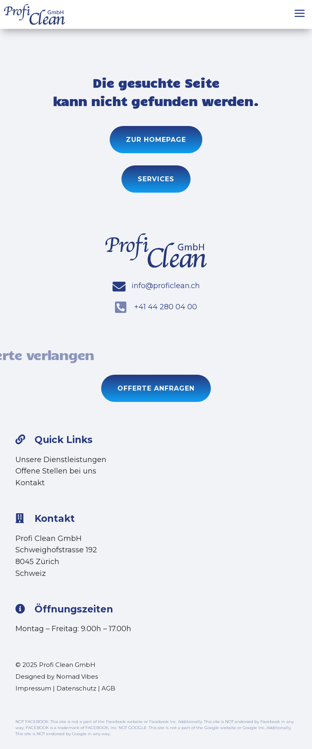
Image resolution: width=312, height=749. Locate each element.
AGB (108, 688)
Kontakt (30, 482)
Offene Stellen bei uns (55, 471)
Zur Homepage (156, 139)
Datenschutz (76, 688)
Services (156, 179)
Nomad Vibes (77, 676)
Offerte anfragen (156, 388)
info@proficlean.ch (166, 285)
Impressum (33, 688)
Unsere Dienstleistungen (60, 459)
